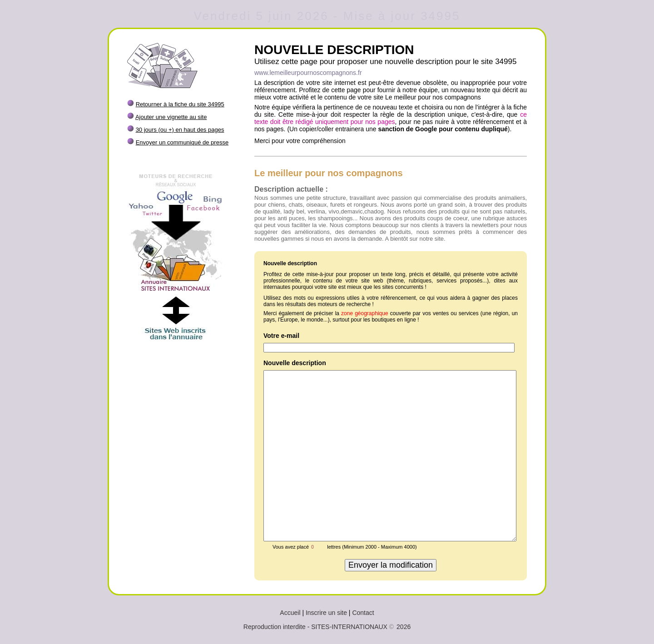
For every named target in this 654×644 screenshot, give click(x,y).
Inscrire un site (326, 612)
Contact (363, 612)
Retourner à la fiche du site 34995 (180, 104)
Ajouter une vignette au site (171, 117)
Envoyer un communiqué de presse (182, 142)
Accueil (290, 612)
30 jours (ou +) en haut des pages (180, 129)
